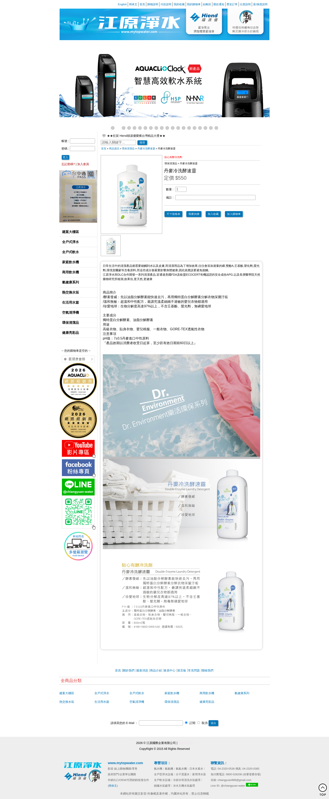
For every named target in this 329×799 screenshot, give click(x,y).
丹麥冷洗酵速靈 (146, 148)
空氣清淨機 (70, 312)
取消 (202, 723)
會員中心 (169, 670)
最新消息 (142, 670)
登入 (65, 157)
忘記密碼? (68, 164)
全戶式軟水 (70, 252)
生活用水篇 (70, 302)
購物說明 (152, 4)
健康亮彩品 (70, 332)
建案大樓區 (70, 232)
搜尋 (142, 142)
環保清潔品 (70, 322)
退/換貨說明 (260, 4)
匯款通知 (218, 4)
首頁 (142, 4)
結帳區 (207, 4)
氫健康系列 (70, 282)
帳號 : (65, 141)
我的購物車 (194, 4)
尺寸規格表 (173, 214)
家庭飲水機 (70, 262)
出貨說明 (245, 4)
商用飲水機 (70, 272)
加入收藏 (213, 214)
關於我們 (128, 670)
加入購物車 (234, 214)
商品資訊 (114, 148)
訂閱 (190, 723)
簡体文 (133, 4)
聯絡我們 (207, 670)
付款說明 (166, 4)
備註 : (170, 197)
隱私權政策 (185, 743)
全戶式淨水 (70, 242)
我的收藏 (179, 4)
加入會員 (83, 164)
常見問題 (194, 670)
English (122, 4)
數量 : (170, 189)
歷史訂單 (232, 4)
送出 (213, 723)
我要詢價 (193, 214)
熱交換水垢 (70, 292)
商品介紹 (156, 670)
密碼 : (65, 148)
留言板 (181, 670)
